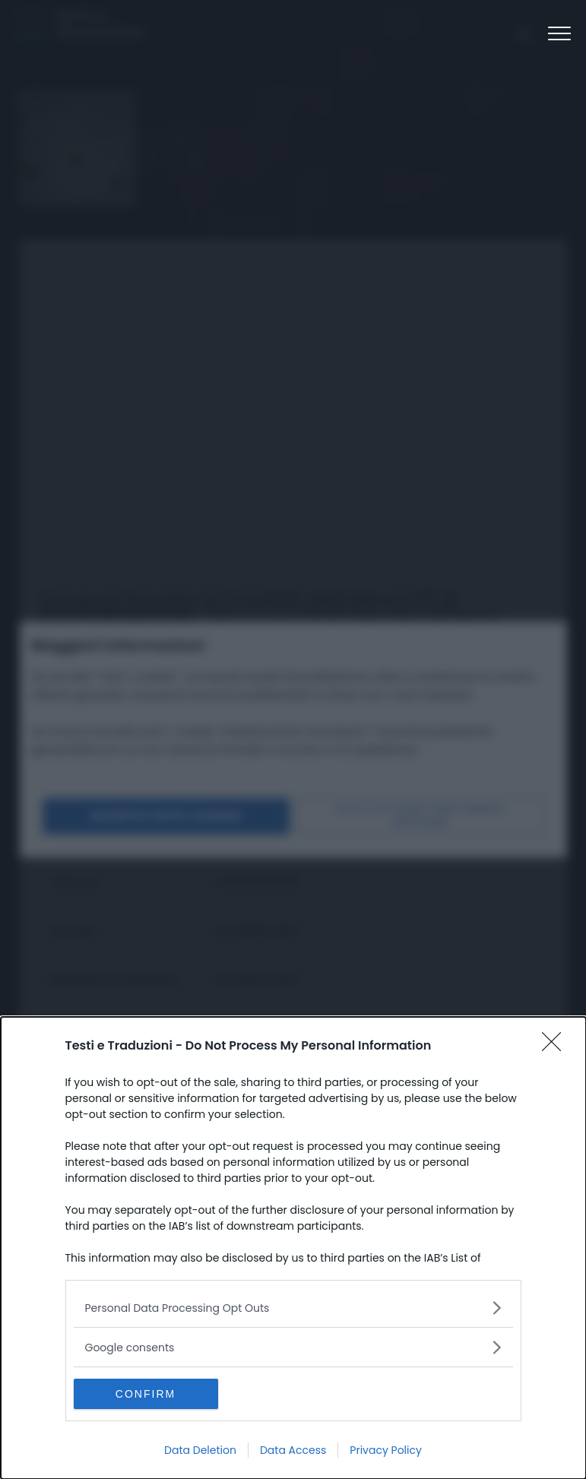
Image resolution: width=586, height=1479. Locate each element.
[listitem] (293, 1308)
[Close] (556, 1046)
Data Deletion (200, 1450)
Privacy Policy (386, 1450)
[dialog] (293, 1248)
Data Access (293, 1450)
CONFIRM (146, 1394)
